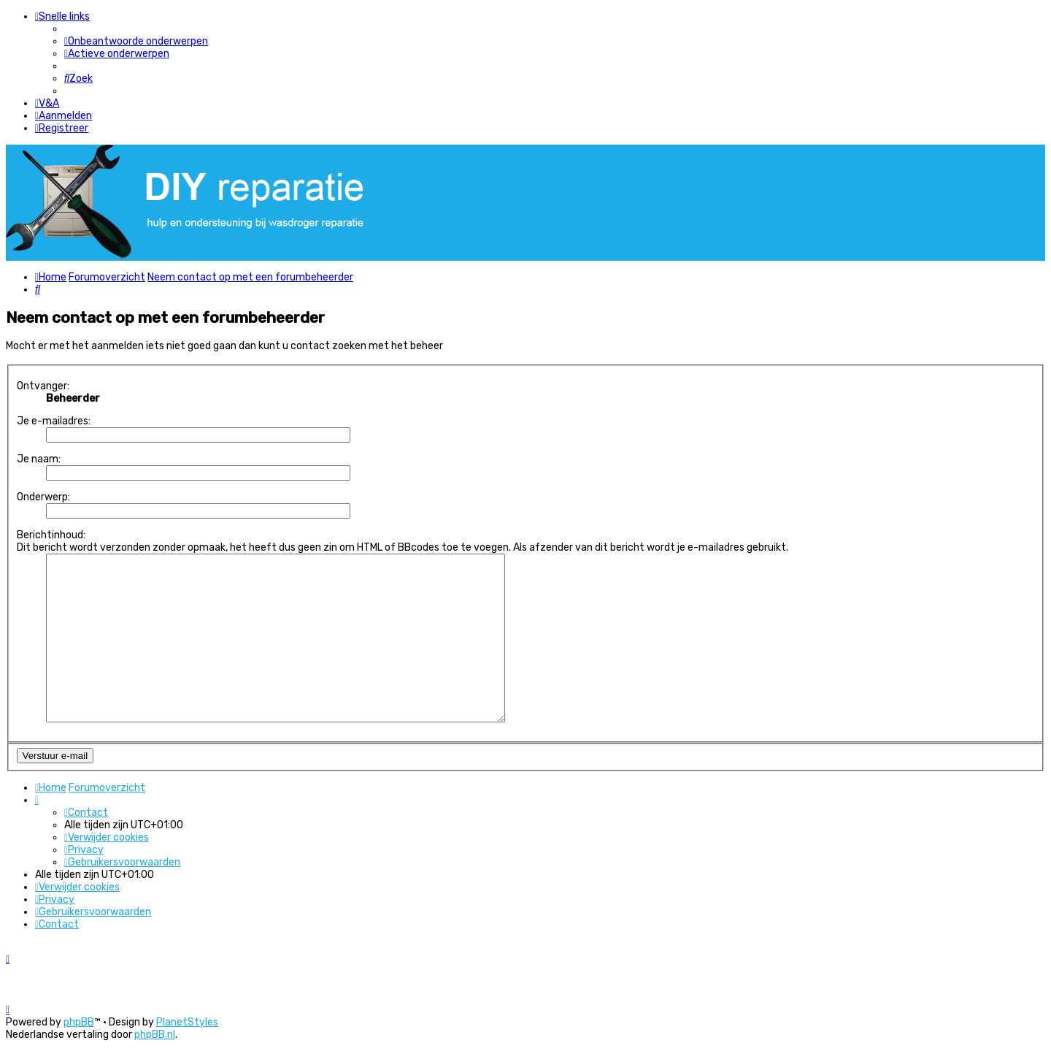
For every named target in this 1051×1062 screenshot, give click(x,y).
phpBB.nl (154, 1050)
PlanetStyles (187, 1037)
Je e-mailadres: (54, 421)
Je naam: (39, 459)
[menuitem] (136, 41)
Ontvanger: (43, 386)
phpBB (78, 1037)
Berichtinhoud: (51, 535)
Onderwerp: (43, 497)
